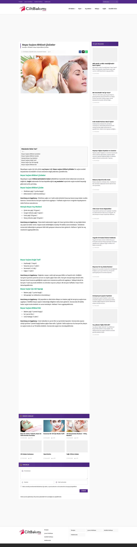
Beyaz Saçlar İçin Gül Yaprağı (29, 162)
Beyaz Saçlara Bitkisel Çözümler (30, 154)
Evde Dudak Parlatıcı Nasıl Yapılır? (103, 121)
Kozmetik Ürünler (41, 51)
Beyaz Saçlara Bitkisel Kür (29, 164)
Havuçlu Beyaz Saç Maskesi (29, 158)
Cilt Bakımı (30, 47)
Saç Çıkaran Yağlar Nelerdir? (101, 325)
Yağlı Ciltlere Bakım (72, 454)
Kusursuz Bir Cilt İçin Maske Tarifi (53, 434)
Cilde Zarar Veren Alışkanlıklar (102, 209)
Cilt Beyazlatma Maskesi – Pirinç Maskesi (76, 434)
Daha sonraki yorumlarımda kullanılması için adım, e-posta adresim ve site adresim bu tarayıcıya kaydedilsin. (49, 486)
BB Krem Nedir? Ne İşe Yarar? (102, 92)
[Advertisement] (52, 27)
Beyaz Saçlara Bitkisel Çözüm (30, 156)
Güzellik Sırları (33, 51)
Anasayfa (24, 47)
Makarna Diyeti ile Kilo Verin (101, 180)
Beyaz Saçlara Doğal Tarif (28, 160)
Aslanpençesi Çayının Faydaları (102, 296)
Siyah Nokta (47, 454)
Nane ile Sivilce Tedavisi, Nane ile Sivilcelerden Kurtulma (30, 434)
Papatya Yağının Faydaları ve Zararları (104, 150)
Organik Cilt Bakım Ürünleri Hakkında (104, 238)
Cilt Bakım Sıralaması (27, 454)
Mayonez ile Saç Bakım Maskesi (102, 267)
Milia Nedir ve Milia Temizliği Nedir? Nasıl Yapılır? (103, 64)
